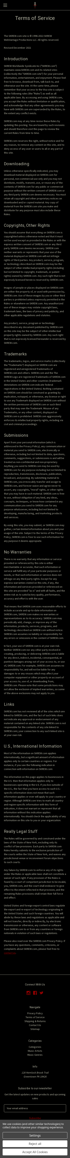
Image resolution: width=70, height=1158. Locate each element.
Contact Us (35, 1025)
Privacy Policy (35, 1013)
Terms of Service (35, 1017)
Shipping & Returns (35, 1021)
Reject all (35, 1144)
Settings (35, 1135)
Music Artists (35, 1050)
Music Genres (35, 1054)
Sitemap (35, 1029)
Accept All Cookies (35, 1152)
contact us (10, 952)
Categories (35, 1047)
